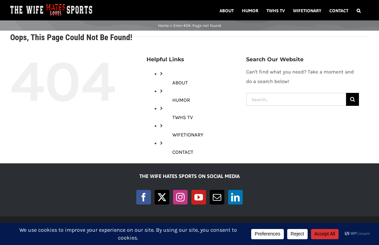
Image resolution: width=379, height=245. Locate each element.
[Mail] (217, 197)
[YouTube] (198, 197)
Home (163, 25)
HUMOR (181, 100)
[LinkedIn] (235, 197)
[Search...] (296, 99)
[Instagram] (180, 197)
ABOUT (180, 83)
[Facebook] (143, 197)
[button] (367, 10)
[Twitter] (162, 197)
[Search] (352, 99)
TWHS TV (182, 117)
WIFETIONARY (187, 135)
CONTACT (182, 152)
